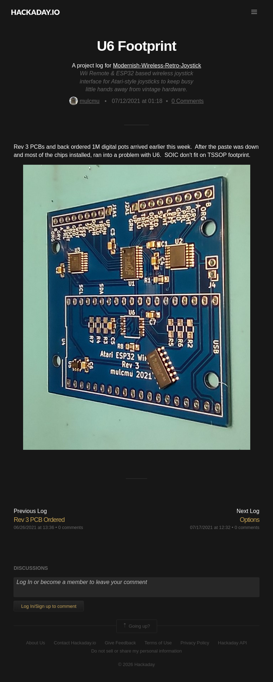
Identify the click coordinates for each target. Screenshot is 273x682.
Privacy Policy (195, 642)
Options (249, 519)
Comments (187, 101)
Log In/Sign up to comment (48, 606)
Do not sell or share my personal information (136, 651)
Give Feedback (120, 642)
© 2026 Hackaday (136, 664)
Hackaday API (232, 642)
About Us (35, 642)
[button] (254, 12)
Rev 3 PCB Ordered (39, 519)
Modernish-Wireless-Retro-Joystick (157, 65)
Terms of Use (158, 642)
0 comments (70, 527)
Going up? (136, 626)
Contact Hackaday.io (75, 642)
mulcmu (84, 101)
